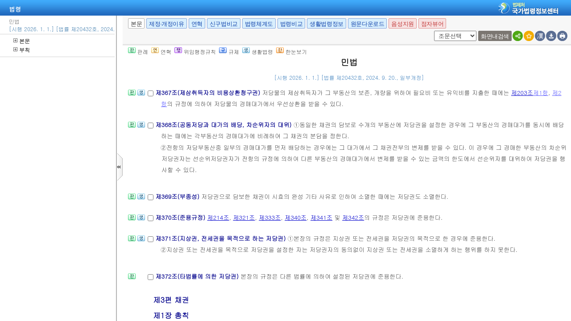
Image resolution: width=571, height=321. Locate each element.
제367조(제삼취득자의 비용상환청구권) (208, 92)
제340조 (295, 217)
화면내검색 (495, 36)
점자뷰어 (432, 24)
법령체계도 (259, 24)
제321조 (244, 217)
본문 (21, 41)
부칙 (21, 50)
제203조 (522, 92)
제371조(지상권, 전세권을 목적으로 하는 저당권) (221, 238)
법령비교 (291, 24)
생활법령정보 (326, 24)
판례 (138, 51)
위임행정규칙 (195, 51)
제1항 (540, 92)
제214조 (218, 217)
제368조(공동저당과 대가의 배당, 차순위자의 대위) (224, 124)
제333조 (270, 217)
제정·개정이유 (166, 24)
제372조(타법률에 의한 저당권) (197, 276)
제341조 (321, 217)
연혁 (197, 24)
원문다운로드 (368, 24)
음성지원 (402, 24)
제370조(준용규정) (181, 217)
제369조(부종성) (178, 196)
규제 (229, 51)
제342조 (353, 217)
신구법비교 (224, 24)
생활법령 (257, 51)
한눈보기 (291, 51)
